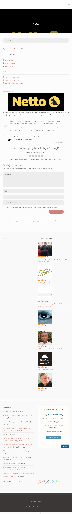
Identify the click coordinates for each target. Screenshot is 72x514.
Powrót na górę (7, 239)
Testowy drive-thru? (9, 463)
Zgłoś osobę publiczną (12, 80)
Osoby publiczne (10, 63)
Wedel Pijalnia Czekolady (46, 283)
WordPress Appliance (29, 513)
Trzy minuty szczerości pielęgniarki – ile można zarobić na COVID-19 (52, 305)
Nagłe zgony (9, 66)
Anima (35, 507)
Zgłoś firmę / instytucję (12, 77)
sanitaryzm (27, 221)
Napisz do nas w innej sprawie (14, 83)
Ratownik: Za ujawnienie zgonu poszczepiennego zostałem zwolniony (53, 261)
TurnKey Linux (44, 513)
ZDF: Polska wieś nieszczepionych (14, 451)
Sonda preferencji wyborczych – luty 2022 (16, 422)
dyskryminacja (12, 221)
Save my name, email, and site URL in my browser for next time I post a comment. (30, 207)
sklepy (41, 221)
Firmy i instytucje (10, 60)
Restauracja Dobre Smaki (45, 369)
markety (20, 221)
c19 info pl (6, 4)
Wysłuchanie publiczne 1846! (13, 49)
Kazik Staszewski (43, 391)
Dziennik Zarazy (8, 411)
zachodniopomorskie (50, 221)
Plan (39, 327)
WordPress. (42, 507)
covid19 (5, 221)
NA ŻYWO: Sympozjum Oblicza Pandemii (16, 457)
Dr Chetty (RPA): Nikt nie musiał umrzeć (50, 348)
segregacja (34, 221)
